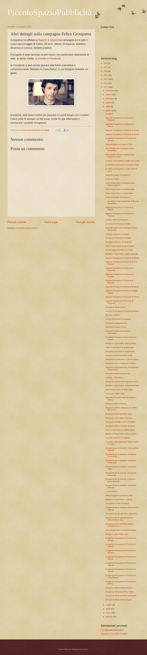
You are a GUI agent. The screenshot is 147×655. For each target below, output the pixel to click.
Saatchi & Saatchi (48, 40)
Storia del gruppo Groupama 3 (117, 175)
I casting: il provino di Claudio (117, 234)
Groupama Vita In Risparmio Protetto (120, 363)
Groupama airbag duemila (116, 323)
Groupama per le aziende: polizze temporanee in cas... (119, 519)
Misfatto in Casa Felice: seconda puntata (122, 385)
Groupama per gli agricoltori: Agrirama (121, 514)
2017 (106, 67)
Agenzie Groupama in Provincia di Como (122, 130)
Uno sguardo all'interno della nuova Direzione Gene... (119, 156)
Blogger (85, 649)
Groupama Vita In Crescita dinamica (120, 426)
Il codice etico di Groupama (116, 220)
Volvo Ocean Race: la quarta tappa (119, 347)
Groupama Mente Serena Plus (117, 373)
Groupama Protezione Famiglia (118, 238)
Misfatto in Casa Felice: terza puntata (120, 343)
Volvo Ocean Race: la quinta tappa (119, 246)
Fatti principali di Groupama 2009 (119, 495)
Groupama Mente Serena (115, 404)
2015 (106, 75)
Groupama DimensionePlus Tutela (119, 592)
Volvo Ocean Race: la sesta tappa (119, 193)
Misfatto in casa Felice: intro (116, 534)
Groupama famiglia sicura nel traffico (120, 422)
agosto (109, 102)
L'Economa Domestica (113, 630)
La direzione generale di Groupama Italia (122, 165)
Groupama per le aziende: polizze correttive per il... (119, 525)
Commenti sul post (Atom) (26, 228)
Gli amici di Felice (112, 315)
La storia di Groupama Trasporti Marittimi (122, 311)
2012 (106, 87)
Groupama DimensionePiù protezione (120, 596)
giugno (109, 110)
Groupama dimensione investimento (120, 351)
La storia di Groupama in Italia (117, 224)
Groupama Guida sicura (115, 307)
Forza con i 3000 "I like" (115, 394)
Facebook (55, 58)
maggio (109, 605)
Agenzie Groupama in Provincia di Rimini (122, 258)
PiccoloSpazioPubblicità (49, 12)
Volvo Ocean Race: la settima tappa (120, 189)
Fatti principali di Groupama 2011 (119, 144)
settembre (110, 98)
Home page (51, 222)
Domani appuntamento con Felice (119, 250)
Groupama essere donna (115, 327)
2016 (106, 71)
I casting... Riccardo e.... (115, 378)
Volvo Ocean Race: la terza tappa (119, 389)
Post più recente (16, 222)
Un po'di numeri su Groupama (117, 438)
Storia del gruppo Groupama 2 (117, 197)
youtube (42, 58)
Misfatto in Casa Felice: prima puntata (120, 434)
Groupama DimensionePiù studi (118, 414)
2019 (106, 63)
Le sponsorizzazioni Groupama (118, 319)
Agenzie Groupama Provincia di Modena (122, 287)
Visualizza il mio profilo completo (114, 634)
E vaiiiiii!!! (109, 114)
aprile (108, 609)
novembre (110, 91)
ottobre (109, 94)
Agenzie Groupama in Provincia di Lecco (122, 134)
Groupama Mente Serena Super (118, 600)
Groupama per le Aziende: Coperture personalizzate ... (120, 480)
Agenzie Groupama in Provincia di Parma (122, 297)
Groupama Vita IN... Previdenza (118, 242)
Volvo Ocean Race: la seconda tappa (120, 530)
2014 (106, 79)
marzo (108, 613)
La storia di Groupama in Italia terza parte (122, 161)
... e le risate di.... (112, 491)
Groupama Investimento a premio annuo (121, 359)
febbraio (109, 617)
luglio (108, 106)
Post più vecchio (85, 222)
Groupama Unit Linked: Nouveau (118, 418)
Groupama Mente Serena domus (118, 588)
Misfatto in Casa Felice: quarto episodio (121, 254)
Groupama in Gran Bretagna (117, 503)
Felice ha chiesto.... (113, 179)
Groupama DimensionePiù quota (118, 355)
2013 (106, 83)
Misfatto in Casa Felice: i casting (118, 499)
